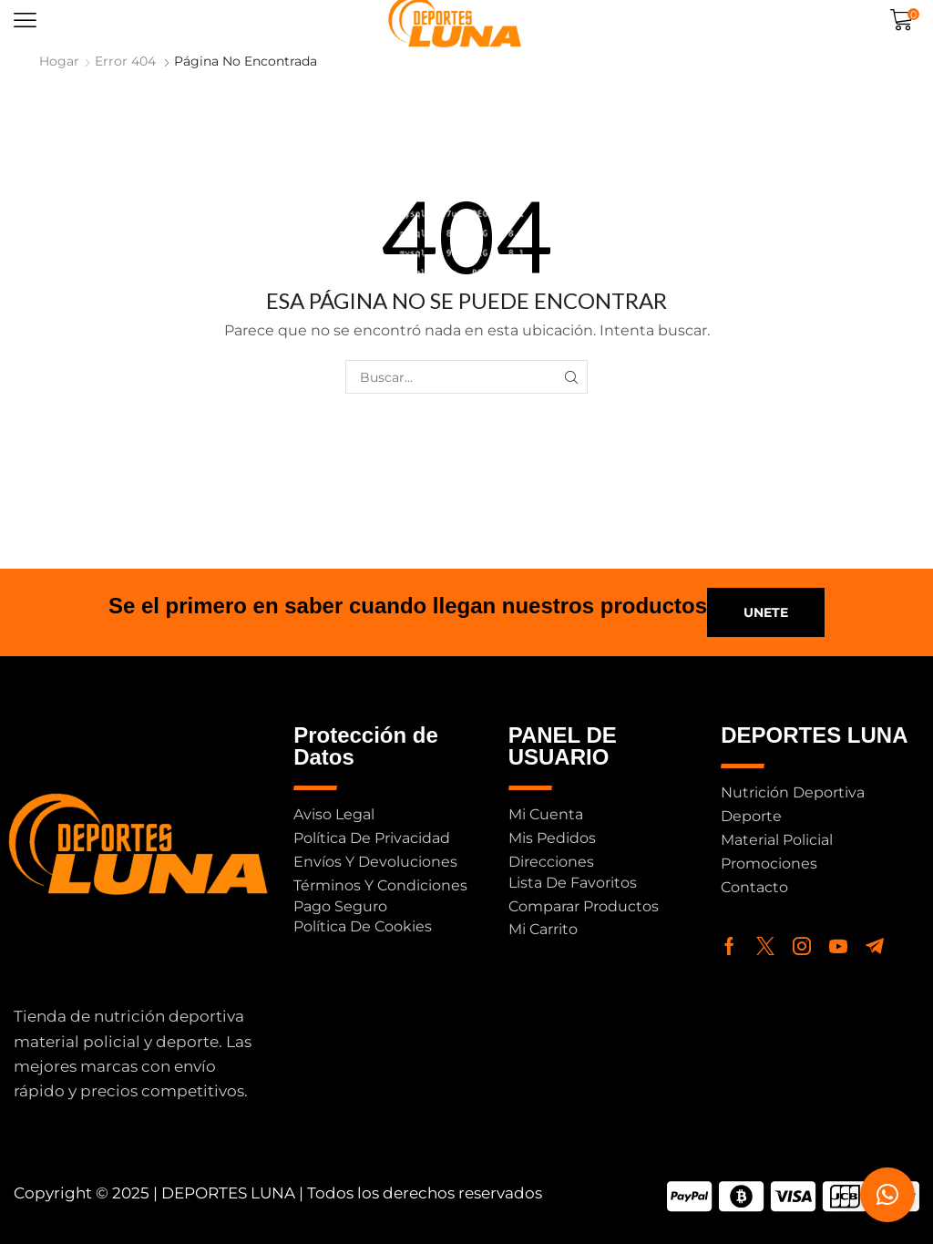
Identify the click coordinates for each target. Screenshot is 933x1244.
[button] (25, 20)
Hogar (59, 61)
